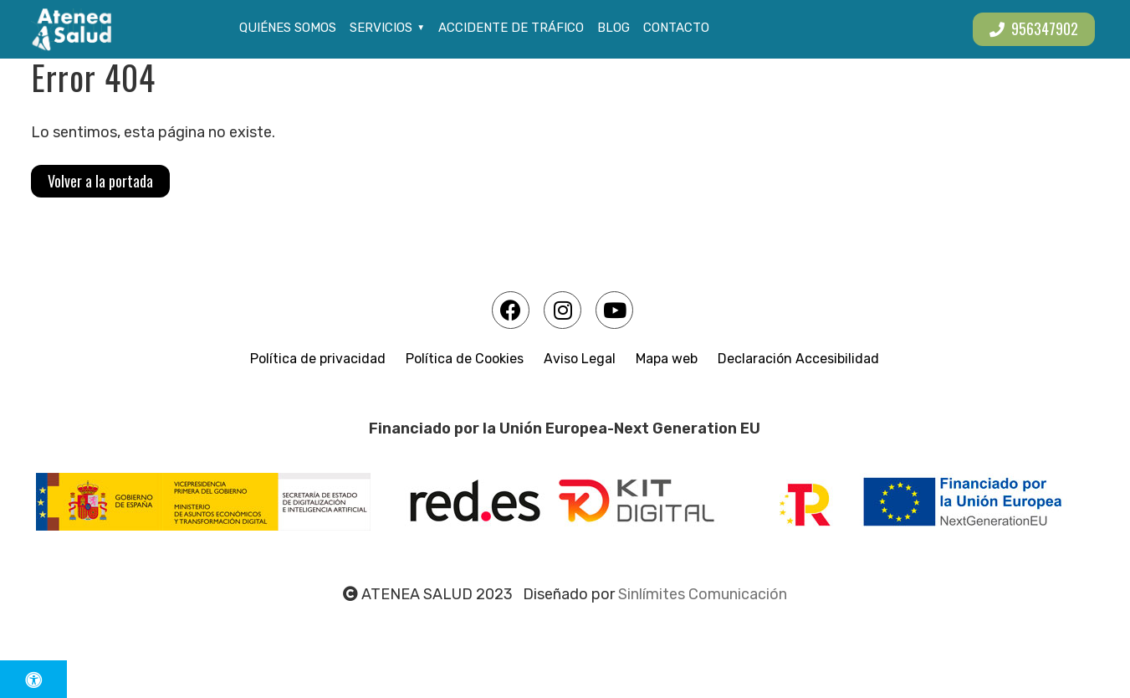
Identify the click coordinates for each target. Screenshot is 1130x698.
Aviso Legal (580, 359)
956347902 (1033, 28)
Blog (613, 27)
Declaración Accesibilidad (798, 359)
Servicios (381, 27)
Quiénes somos (287, 27)
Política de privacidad (318, 359)
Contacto (676, 27)
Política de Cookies (465, 359)
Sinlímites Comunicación (702, 594)
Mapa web (667, 359)
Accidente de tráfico (511, 27)
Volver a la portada (100, 181)
